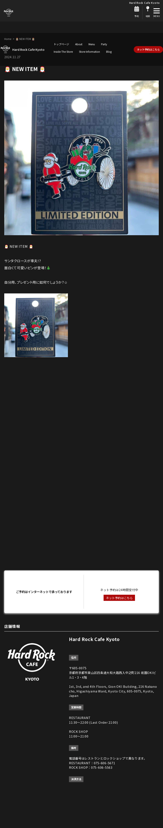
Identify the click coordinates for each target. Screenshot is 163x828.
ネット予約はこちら (148, 49)
